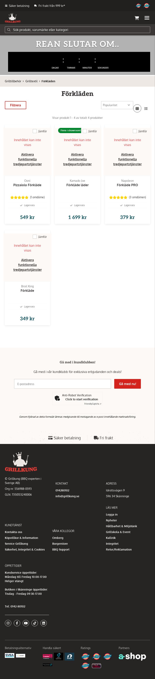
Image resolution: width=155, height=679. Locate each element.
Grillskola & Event (118, 532)
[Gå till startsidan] (13, 18)
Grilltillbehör (13, 81)
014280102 (62, 490)
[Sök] (77, 30)
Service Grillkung (16, 543)
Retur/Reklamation (119, 549)
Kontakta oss (13, 532)
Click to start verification (81, 399)
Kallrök (111, 537)
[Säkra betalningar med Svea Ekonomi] (9, 655)
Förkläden (48, 81)
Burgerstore (60, 543)
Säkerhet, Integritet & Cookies (25, 549)
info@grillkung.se (67, 496)
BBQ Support (60, 549)
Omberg (57, 537)
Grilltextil (31, 81)
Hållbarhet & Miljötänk (121, 526)
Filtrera (15, 105)
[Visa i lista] (146, 108)
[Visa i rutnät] (137, 108)
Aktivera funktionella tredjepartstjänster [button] (27, 159)
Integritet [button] (112, 543)
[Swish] (20, 655)
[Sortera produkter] (117, 105)
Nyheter (111, 520)
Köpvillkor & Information (21, 537)
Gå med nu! (127, 384)
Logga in (112, 514)
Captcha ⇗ (92, 404)
